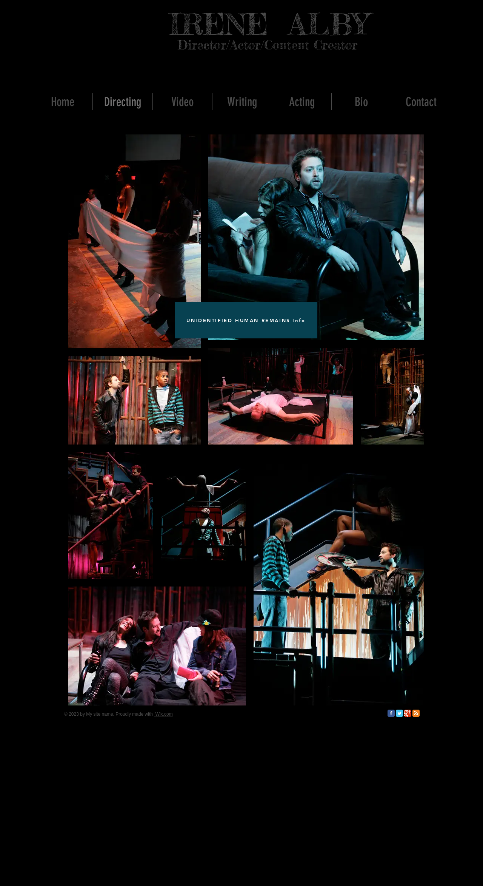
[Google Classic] (407, 713)
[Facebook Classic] (391, 713)
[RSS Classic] (416, 713)
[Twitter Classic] (399, 713)
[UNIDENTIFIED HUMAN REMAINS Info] (246, 320)
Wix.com (163, 714)
